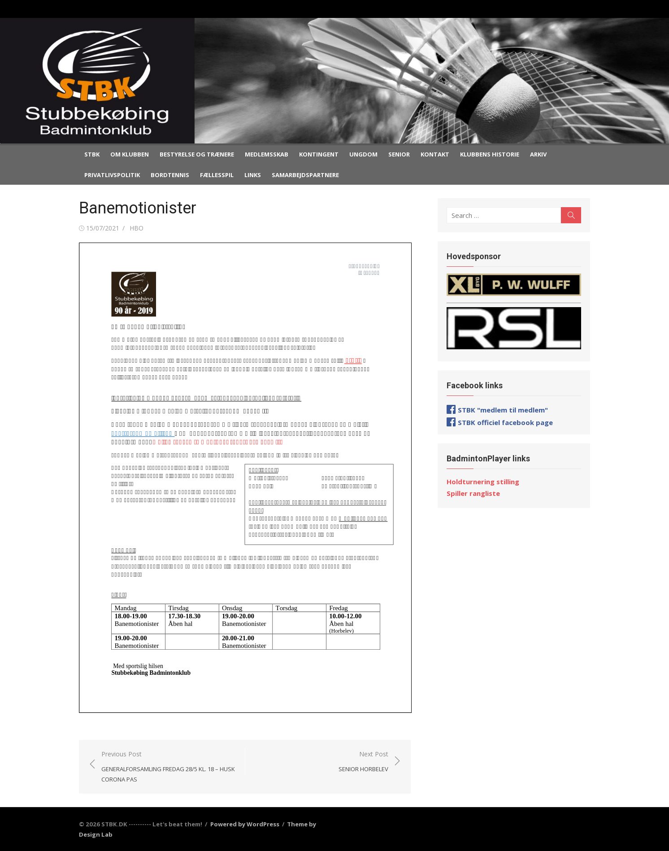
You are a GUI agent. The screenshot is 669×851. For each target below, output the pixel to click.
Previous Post (168, 767)
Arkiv (538, 154)
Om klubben (129, 154)
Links (252, 175)
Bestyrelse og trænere (197, 154)
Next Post (363, 762)
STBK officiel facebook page (505, 422)
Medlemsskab (266, 154)
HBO (136, 228)
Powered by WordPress (244, 824)
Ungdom (363, 154)
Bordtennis (170, 175)
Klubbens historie (489, 154)
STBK (92, 154)
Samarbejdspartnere (305, 175)
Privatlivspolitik (112, 175)
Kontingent (319, 154)
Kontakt (435, 154)
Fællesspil (217, 175)
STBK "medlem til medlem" (503, 409)
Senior (399, 154)
